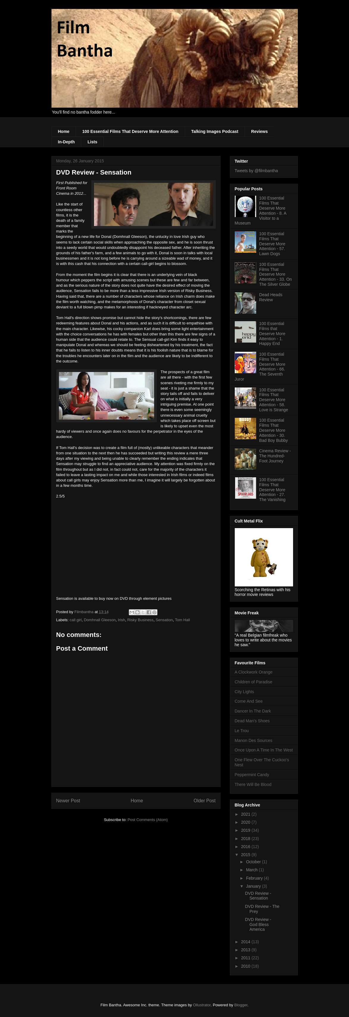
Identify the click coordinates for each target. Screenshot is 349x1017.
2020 (246, 822)
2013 (246, 949)
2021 (246, 814)
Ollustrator (202, 1005)
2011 (246, 957)
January (254, 886)
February (255, 878)
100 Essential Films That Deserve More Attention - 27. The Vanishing (272, 489)
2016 (246, 846)
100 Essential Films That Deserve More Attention (130, 131)
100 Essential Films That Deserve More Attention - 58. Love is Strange (273, 399)
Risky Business (140, 620)
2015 (246, 854)
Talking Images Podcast (214, 131)
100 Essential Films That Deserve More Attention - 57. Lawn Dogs (272, 243)
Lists (92, 141)
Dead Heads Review (270, 297)
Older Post (205, 800)
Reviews (259, 131)
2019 (246, 830)
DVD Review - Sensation (258, 896)
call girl (76, 620)
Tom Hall (182, 620)
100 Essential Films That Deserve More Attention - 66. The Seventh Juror (260, 367)
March (252, 869)
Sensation (164, 620)
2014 (246, 941)
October (254, 861)
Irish (121, 620)
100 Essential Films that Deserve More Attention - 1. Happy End (272, 333)
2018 (246, 838)
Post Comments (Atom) (148, 819)
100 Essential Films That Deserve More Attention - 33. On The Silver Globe (275, 274)
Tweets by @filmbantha (256, 170)
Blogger (240, 1005)
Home (64, 131)
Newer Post (68, 800)
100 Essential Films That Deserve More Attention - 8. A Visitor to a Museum (261, 210)
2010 (246, 966)
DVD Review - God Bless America (258, 924)
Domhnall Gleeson (100, 620)
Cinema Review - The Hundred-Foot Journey (275, 455)
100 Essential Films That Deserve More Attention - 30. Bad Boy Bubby (273, 430)
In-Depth (66, 141)
